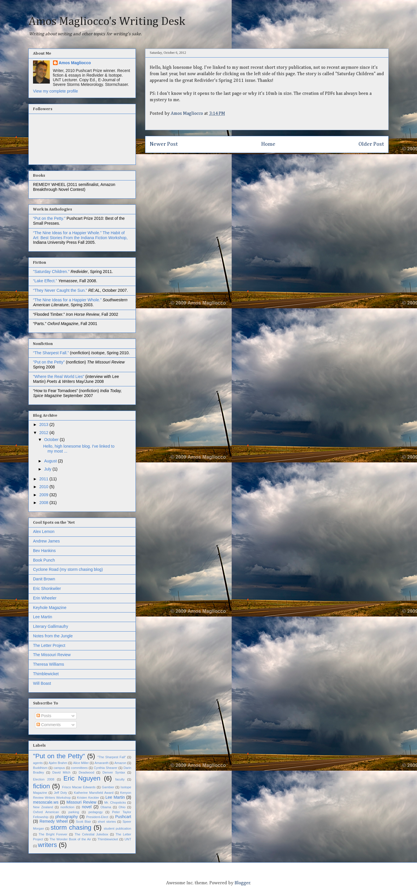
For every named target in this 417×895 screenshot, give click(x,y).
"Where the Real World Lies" (58, 376)
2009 (44, 494)
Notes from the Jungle (53, 636)
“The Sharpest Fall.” (51, 352)
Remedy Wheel (54, 821)
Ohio (122, 807)
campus (59, 767)
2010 (44, 486)
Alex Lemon (43, 531)
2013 (44, 424)
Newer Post (164, 144)
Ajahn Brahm (58, 763)
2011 (44, 479)
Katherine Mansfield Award (93, 792)
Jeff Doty (60, 792)
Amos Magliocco (75, 62)
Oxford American (46, 812)
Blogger (242, 883)
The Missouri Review (52, 654)
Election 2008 (43, 779)
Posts (43, 715)
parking (73, 812)
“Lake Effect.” (45, 280)
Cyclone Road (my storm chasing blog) (68, 569)
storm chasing (71, 827)
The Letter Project (49, 645)
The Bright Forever (53, 834)
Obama (105, 807)
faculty (120, 779)
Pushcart (123, 816)
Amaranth (102, 763)
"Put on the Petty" (49, 362)
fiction (41, 786)
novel (87, 806)
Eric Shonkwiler (47, 588)
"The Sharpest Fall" (111, 757)
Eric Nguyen (81, 778)
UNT (128, 839)
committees (79, 767)
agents (38, 763)
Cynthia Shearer (105, 767)
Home (268, 144)
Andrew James (46, 541)
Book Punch (44, 560)
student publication (117, 828)
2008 (44, 502)
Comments (48, 724)
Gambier (108, 787)
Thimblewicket (46, 673)
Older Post (371, 144)
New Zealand (43, 807)
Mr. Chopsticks (115, 802)
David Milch (61, 772)
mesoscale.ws (45, 802)
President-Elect (97, 817)
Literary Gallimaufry (50, 626)
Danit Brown (44, 579)
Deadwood (86, 772)
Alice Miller (81, 763)
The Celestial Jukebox (91, 834)
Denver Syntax (114, 772)
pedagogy (95, 812)
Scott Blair (83, 821)
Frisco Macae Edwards (79, 787)
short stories (107, 821)
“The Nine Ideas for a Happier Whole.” (67, 232)
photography (66, 816)
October (52, 439)
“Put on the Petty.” (49, 218)
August (51, 461)
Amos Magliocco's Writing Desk (106, 21)
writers (47, 844)
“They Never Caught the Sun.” (60, 290)
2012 (44, 432)
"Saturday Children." (52, 271)
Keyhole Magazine (49, 607)
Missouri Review (81, 802)
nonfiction (67, 807)
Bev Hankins (44, 550)
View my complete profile (55, 91)
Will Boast (42, 683)
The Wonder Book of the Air (70, 839)
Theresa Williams (48, 664)
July (48, 469)
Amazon (120, 763)
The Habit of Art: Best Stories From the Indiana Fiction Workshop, (80, 235)
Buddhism (40, 767)
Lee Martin (42, 616)
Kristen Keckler (88, 797)
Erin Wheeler (44, 598)
